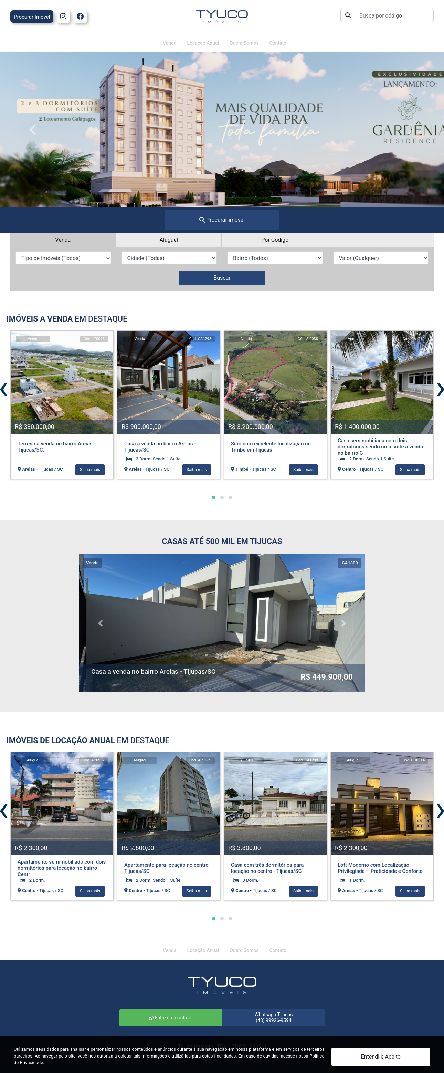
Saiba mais (90, 469)
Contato (277, 43)
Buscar (222, 277)
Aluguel (169, 240)
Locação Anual (203, 43)
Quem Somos (244, 43)
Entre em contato (170, 1017)
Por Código (274, 240)
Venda (169, 43)
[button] (214, 497)
